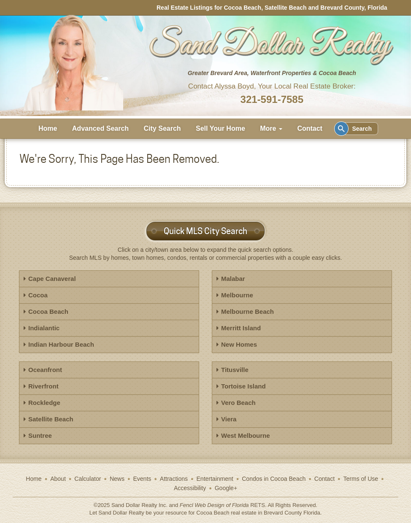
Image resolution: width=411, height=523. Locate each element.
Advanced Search (100, 128)
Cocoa (38, 295)
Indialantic (43, 328)
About (58, 478)
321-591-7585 (272, 99)
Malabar (233, 278)
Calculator (87, 478)
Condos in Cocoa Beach (274, 478)
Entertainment (215, 478)
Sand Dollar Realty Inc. (139, 505)
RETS (257, 505)
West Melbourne (245, 435)
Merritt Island (241, 328)
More (271, 128)
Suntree (40, 435)
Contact (309, 128)
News (117, 478)
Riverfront (43, 386)
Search (355, 128)
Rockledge (44, 402)
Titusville (235, 369)
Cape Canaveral (52, 278)
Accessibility (190, 488)
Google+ (226, 488)
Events (142, 478)
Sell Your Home (220, 128)
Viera (228, 419)
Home (47, 128)
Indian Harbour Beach (61, 344)
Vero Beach (238, 402)
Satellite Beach (50, 419)
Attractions (174, 478)
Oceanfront (45, 369)
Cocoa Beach (48, 311)
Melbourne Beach (247, 311)
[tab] (109, 278)
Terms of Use (360, 478)
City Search (162, 128)
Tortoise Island (243, 386)
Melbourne (237, 295)
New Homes (239, 344)
